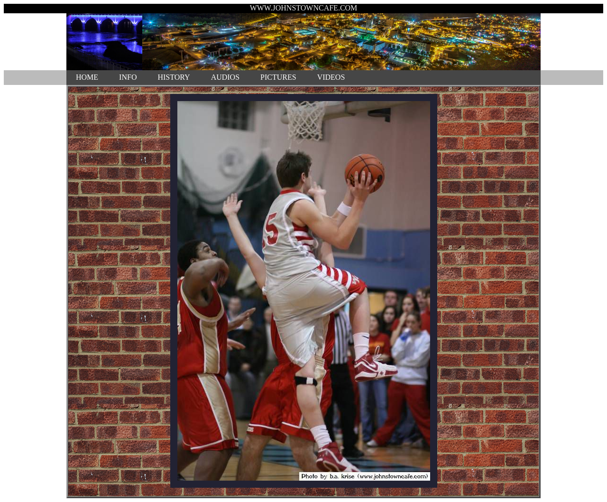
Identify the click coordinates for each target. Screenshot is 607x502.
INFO (128, 77)
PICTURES (278, 77)
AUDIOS (225, 77)
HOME (87, 77)
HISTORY (173, 77)
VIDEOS (331, 77)
